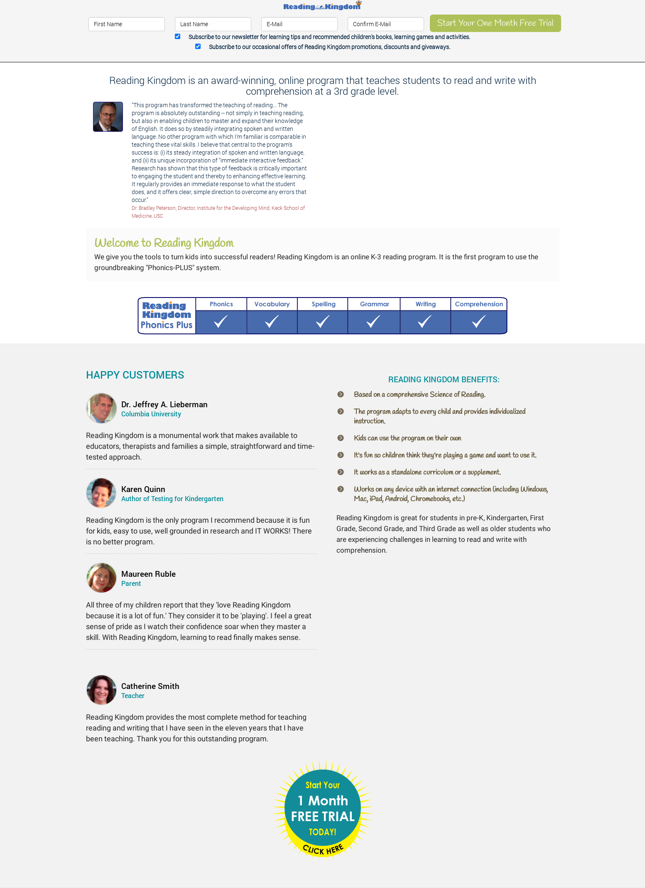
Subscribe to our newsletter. (329, 37)
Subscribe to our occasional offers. (329, 47)
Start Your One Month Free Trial (495, 23)
